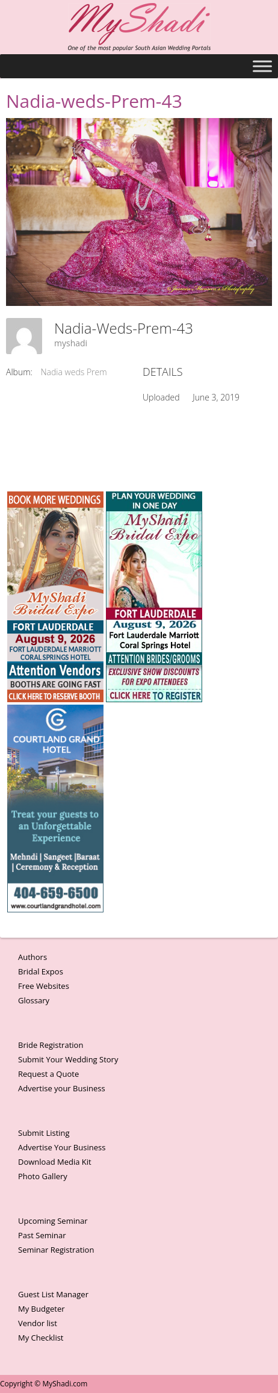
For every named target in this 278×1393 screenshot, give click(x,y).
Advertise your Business (61, 1088)
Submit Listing (44, 1132)
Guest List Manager (53, 1294)
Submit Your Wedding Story (68, 1059)
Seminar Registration (56, 1249)
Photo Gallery (42, 1176)
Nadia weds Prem (74, 372)
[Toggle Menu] (262, 66)
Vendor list (37, 1323)
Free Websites (43, 985)
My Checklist (41, 1337)
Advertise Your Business (61, 1147)
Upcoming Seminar (52, 1220)
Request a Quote (48, 1073)
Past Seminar (42, 1235)
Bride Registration (50, 1044)
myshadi (70, 343)
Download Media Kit (54, 1161)
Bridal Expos (40, 971)
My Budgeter (41, 1308)
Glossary (33, 1000)
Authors (32, 957)
